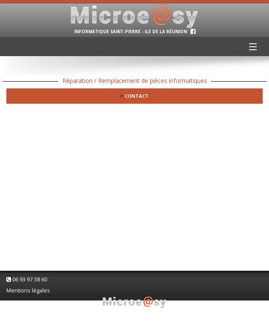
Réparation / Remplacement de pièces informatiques (134, 81)
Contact (137, 96)
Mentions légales (28, 290)
